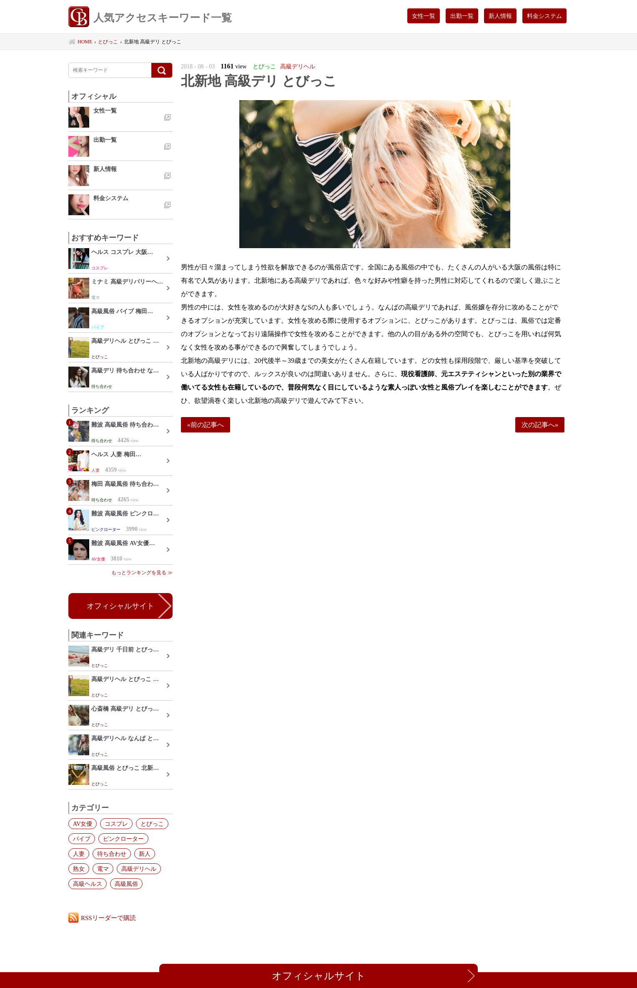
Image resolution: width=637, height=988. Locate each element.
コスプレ (116, 824)
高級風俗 (126, 884)
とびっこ (152, 824)
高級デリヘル (138, 869)
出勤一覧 (462, 16)
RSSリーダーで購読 (108, 918)
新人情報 (500, 16)
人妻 (79, 854)
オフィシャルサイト (120, 606)
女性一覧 (423, 16)
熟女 (79, 869)
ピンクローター (123, 839)
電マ (103, 869)
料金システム (544, 16)
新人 (144, 854)
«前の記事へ (205, 424)
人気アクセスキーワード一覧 (150, 18)
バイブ (81, 839)
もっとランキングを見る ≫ (142, 572)
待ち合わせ (111, 854)
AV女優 (82, 824)
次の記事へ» (540, 424)
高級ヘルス (87, 884)
